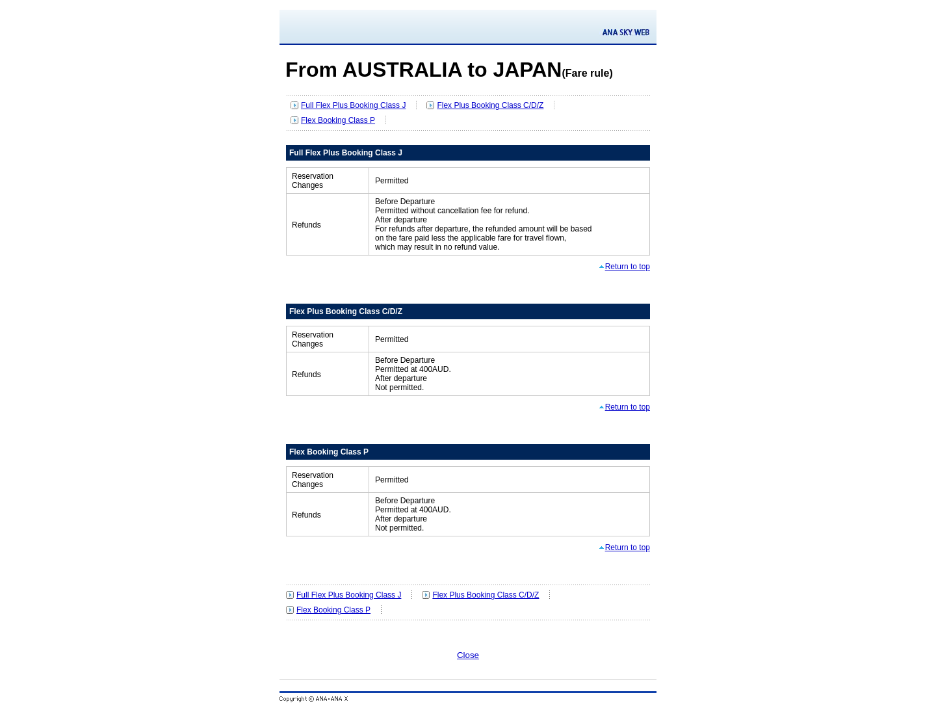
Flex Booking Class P (338, 120)
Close (468, 655)
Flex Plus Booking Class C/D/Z (490, 105)
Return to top (627, 266)
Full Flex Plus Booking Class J (353, 105)
